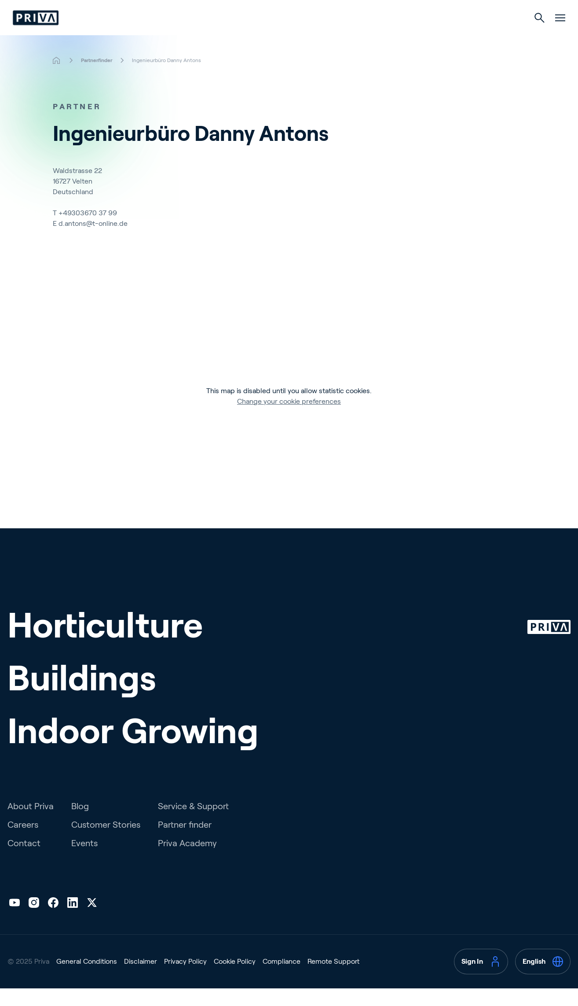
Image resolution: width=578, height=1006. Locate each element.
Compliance (281, 979)
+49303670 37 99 (88, 230)
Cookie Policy (235, 979)
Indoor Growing (362, 36)
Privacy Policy (185, 979)
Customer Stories (105, 842)
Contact (23, 861)
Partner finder (185, 842)
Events (84, 861)
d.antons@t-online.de (93, 241)
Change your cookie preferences (289, 419)
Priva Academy (187, 861)
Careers (22, 842)
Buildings (288, 36)
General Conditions (86, 979)
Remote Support (333, 979)
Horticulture (220, 36)
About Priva (30, 824)
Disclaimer (140, 979)
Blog (80, 824)
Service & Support (193, 824)
